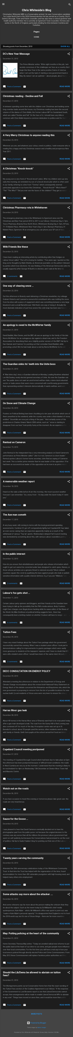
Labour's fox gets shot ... (16, 592)
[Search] (69, 5)
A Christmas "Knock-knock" (18, 168)
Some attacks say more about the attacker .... (28, 894)
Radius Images (41, 1027)
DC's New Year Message (16, 53)
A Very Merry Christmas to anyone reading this (29, 135)
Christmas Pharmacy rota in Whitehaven (25, 207)
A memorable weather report (19, 481)
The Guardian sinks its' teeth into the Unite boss (29, 364)
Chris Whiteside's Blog (36, 10)
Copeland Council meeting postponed (23, 749)
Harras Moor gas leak (15, 710)
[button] (68, 54)
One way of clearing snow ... (18, 285)
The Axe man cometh (14, 514)
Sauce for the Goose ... (15, 818)
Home (36, 37)
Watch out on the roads (16, 788)
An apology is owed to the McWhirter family (27, 325)
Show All (65, 46)
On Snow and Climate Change (19, 403)
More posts (36, 1014)
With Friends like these (15, 246)
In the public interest (14, 553)
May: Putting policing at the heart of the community (31, 933)
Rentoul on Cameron (14, 442)
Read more (65, 86)
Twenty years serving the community (23, 858)
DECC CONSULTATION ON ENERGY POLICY (26, 671)
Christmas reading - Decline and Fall (23, 96)
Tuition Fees (9, 632)
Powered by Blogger (36, 1023)
